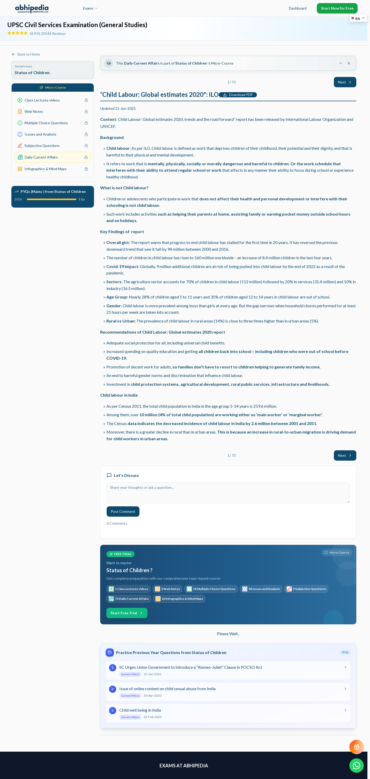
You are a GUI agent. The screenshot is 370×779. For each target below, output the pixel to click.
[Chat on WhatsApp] (356, 765)
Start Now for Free (337, 8)
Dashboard (297, 8)
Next (345, 82)
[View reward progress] (356, 747)
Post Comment (123, 511)
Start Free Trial (127, 613)
